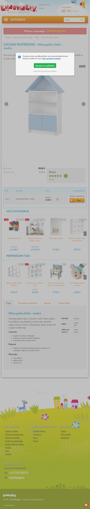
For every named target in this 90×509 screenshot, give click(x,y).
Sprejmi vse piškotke (45, 65)
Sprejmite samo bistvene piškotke (45, 71)
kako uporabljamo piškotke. (51, 58)
